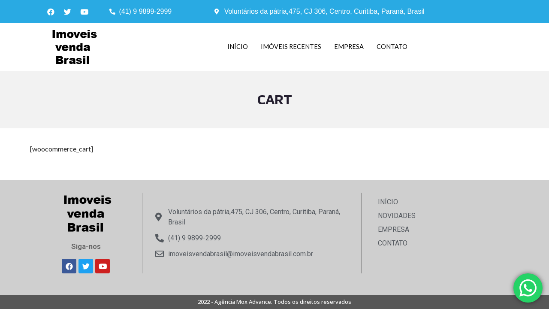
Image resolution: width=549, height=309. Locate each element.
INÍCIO (237, 47)
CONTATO (392, 47)
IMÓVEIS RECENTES (290, 47)
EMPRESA (349, 47)
